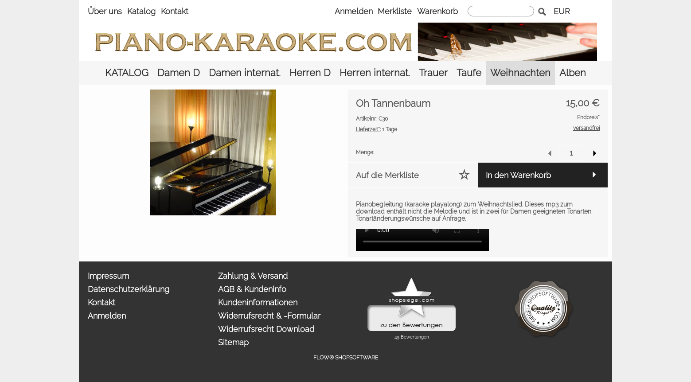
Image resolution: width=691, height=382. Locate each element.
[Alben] (572, 73)
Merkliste (395, 11)
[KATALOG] (127, 73)
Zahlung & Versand (253, 276)
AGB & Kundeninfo (252, 289)
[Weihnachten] (520, 73)
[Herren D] (310, 73)
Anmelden (354, 11)
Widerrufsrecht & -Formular (269, 315)
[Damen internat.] (244, 73)
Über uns (105, 11)
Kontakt (174, 11)
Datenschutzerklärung (128, 289)
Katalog (141, 11)
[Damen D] (178, 73)
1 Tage (376, 129)
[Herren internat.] (374, 73)
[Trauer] (433, 73)
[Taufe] (469, 73)
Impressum (108, 276)
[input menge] (571, 152)
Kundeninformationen (257, 302)
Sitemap (233, 342)
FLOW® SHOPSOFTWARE (345, 358)
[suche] (501, 11)
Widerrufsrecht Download (266, 329)
